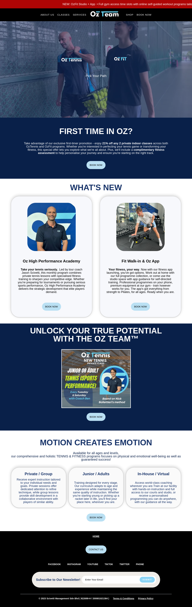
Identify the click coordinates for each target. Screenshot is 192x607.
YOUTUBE (92, 564)
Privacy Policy (145, 598)
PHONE (140, 564)
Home (96, 536)
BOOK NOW (96, 165)
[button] (47, 15)
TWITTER (125, 564)
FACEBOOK (54, 564)
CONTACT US (96, 549)
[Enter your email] (119, 580)
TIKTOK (109, 564)
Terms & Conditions (123, 598)
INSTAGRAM (74, 564)
